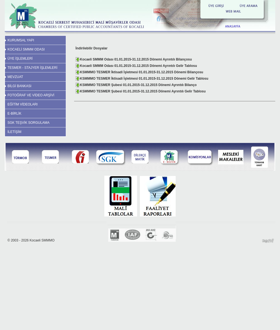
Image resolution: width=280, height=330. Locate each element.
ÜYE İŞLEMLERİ (20, 59)
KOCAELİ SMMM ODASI (26, 49)
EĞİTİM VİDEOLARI (22, 104)
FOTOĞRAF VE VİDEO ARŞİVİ (30, 95)
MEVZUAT (15, 77)
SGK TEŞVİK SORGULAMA (28, 123)
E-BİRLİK (14, 113)
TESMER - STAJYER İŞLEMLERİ (32, 68)
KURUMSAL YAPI (20, 40)
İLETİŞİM (14, 132)
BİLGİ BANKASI (19, 86)
